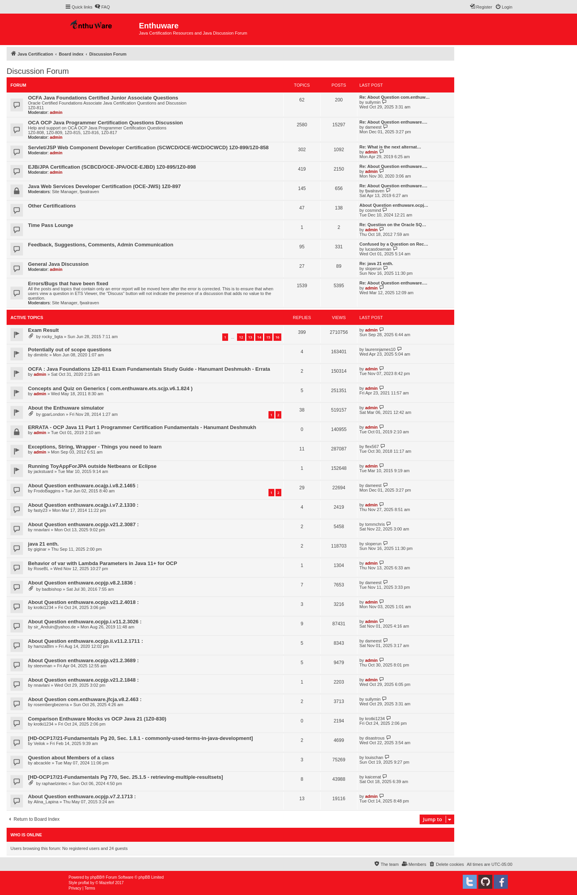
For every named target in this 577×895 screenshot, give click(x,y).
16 (277, 337)
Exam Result (43, 330)
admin (56, 112)
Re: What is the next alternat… (390, 147)
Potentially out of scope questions (70, 349)
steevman (43, 665)
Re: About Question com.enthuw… (394, 97)
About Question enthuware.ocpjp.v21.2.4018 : (83, 602)
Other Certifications (52, 206)
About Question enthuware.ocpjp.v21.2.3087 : (83, 524)
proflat (83, 883)
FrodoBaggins (47, 490)
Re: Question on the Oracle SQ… (392, 224)
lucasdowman (378, 249)
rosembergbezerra (51, 704)
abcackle (42, 763)
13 (250, 337)
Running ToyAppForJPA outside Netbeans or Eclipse (92, 466)
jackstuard (43, 471)
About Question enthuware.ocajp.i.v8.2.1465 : (83, 485)
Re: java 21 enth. (376, 263)
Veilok (39, 743)
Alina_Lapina (46, 801)
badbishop (52, 589)
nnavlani (42, 529)
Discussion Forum (38, 71)
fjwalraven (89, 191)
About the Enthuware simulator (66, 408)
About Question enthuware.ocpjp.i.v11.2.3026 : (84, 622)
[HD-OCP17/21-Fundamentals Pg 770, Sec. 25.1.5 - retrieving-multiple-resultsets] (125, 777)
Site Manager (64, 191)
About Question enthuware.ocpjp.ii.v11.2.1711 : (85, 641)
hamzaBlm (44, 646)
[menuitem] (102, 7)
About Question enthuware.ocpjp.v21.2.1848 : (83, 680)
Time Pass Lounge (50, 225)
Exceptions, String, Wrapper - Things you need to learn (95, 447)
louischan (374, 757)
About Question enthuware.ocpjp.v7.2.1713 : (82, 796)
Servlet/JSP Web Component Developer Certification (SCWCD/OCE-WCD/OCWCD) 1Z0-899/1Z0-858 (148, 147)
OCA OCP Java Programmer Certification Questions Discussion (105, 123)
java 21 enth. (43, 544)
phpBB (96, 877)
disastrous (375, 738)
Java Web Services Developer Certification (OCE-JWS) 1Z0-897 (104, 186)
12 (241, 337)
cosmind (373, 210)
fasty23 (40, 510)
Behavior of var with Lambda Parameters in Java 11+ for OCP (102, 563)
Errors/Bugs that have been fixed (68, 283)
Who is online (26, 834)
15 (268, 337)
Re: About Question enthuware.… (393, 122)
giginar (40, 549)
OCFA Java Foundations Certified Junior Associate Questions (103, 98)
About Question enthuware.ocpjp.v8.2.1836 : (82, 583)
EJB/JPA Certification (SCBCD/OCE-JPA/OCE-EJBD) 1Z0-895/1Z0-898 (112, 167)
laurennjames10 (380, 349)
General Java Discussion (58, 264)
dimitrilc (41, 354)
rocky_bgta (52, 336)
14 (259, 337)
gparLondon (53, 414)
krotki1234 (44, 607)
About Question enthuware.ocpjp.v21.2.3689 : (83, 660)
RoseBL (41, 568)
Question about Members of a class (71, 758)
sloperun (373, 268)
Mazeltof (106, 883)
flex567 (372, 446)
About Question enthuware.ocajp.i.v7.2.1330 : (83, 505)
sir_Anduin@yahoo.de (55, 627)
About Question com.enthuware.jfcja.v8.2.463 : (84, 699)
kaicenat (373, 777)
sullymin (373, 102)
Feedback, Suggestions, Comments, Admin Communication (100, 245)
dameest (373, 127)
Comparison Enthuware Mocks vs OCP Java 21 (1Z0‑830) (97, 719)
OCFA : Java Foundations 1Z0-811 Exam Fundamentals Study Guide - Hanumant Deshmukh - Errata (149, 369)
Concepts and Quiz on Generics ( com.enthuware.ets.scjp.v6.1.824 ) (110, 388)
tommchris (375, 524)
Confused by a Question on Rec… (393, 244)
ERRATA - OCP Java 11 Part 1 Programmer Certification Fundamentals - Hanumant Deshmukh (142, 427)
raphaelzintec (54, 783)
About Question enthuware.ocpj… (393, 205)
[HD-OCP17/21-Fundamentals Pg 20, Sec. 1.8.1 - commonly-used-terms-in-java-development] (140, 738)
